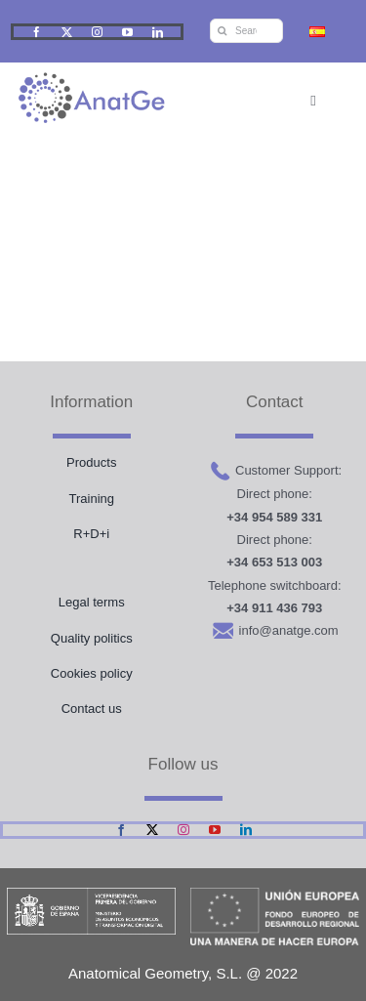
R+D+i (91, 533)
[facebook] (36, 31)
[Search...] (246, 31)
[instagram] (97, 31)
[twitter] (66, 31)
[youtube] (127, 31)
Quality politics (92, 638)
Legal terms (92, 602)
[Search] (222, 31)
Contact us (91, 708)
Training (91, 498)
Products (91, 462)
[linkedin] (157, 31)
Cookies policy (92, 673)
